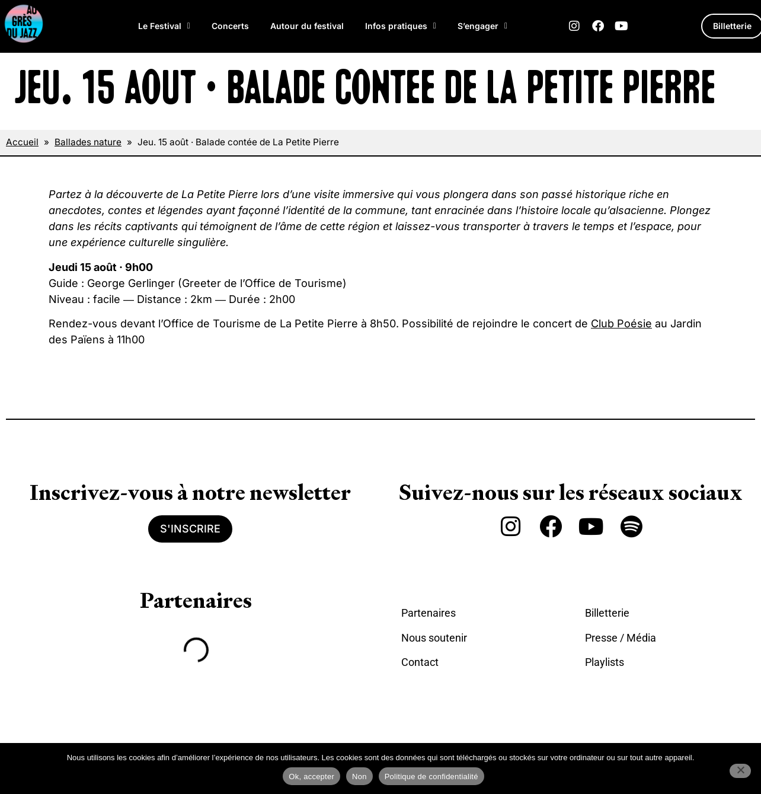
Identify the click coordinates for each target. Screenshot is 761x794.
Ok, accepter (311, 776)
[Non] (740, 771)
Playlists (604, 662)
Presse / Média (620, 638)
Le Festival (164, 26)
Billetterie (607, 613)
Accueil (22, 142)
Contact (420, 662)
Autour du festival (307, 26)
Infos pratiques (400, 26)
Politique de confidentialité (431, 776)
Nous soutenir (434, 638)
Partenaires (428, 613)
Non (359, 776)
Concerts (230, 26)
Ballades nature (88, 142)
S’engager (482, 26)
